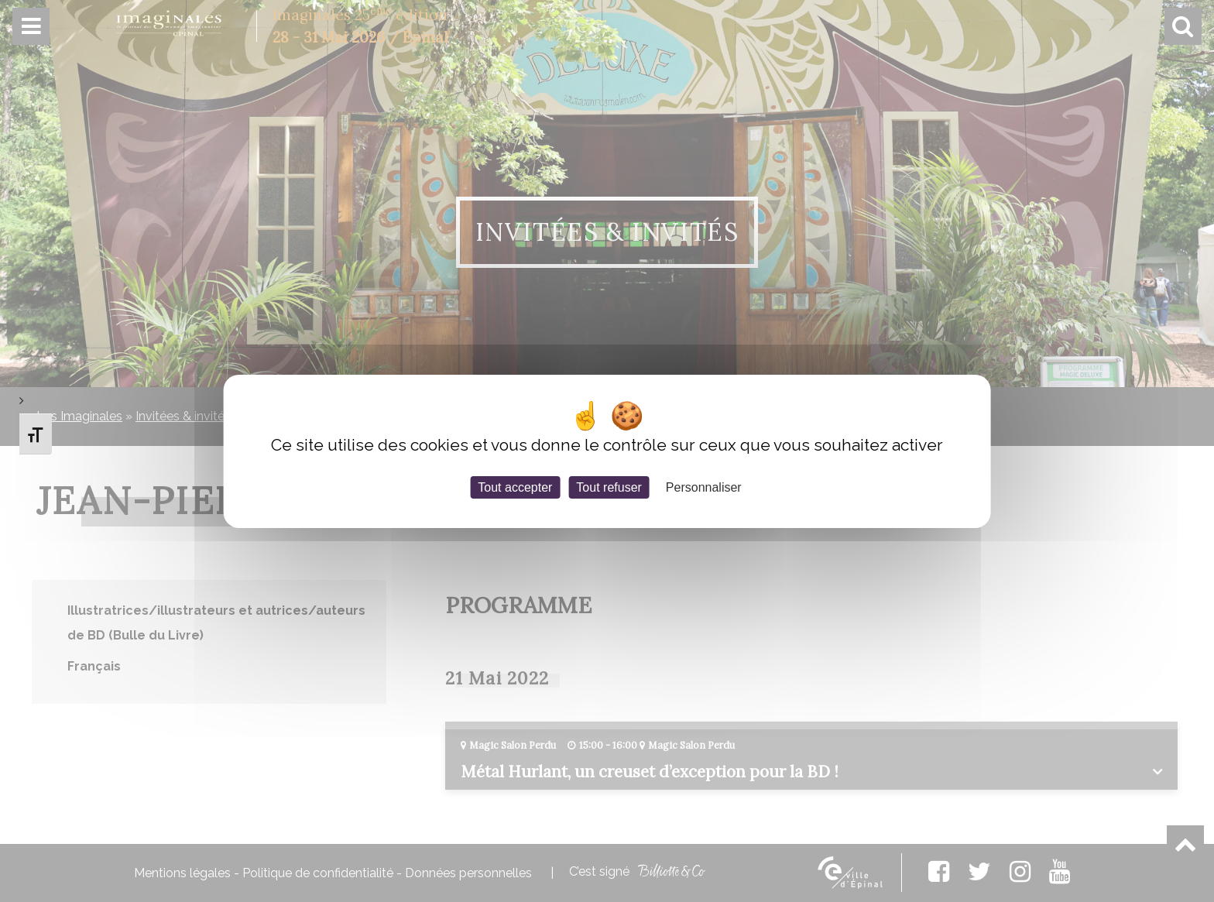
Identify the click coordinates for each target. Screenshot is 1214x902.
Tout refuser (608, 486)
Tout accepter (515, 486)
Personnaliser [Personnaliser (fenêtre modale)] (704, 486)
